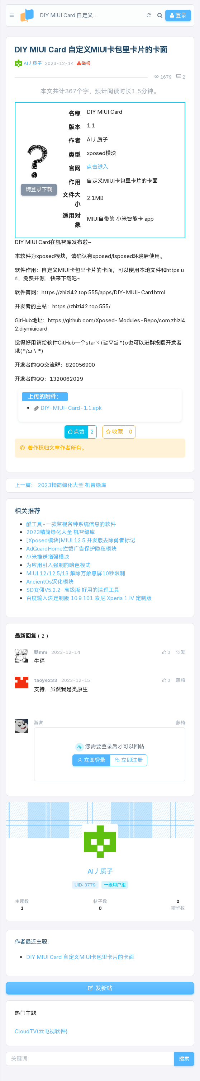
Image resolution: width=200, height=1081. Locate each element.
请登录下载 (38, 189)
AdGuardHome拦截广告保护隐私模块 (71, 548)
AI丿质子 (33, 63)
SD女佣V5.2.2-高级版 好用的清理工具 (72, 589)
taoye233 (46, 680)
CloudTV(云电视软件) (41, 1031)
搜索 (184, 1058)
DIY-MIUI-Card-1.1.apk (67, 407)
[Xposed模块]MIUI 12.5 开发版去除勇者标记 (80, 540)
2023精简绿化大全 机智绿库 (60, 532)
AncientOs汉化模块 (49, 581)
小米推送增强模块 (47, 556)
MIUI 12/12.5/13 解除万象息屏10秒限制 (75, 573)
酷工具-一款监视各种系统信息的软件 (71, 524)
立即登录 (91, 760)
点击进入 (97, 166)
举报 (84, 63)
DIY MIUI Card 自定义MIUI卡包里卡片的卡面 (80, 957)
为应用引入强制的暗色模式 (58, 565)
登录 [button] (178, 15)
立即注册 (128, 760)
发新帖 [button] (100, 988)
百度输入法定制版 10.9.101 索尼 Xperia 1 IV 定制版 (89, 598)
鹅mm (41, 652)
